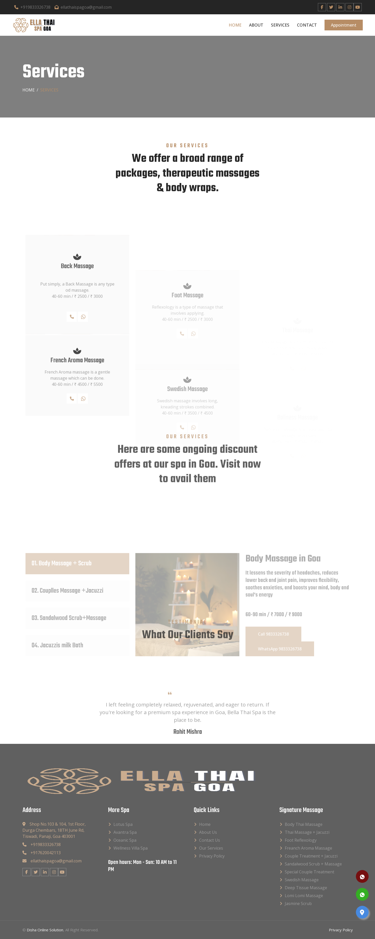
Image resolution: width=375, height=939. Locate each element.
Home (235, 25)
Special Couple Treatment (309, 871)
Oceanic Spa (124, 840)
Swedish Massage (302, 879)
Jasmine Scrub (298, 903)
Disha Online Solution (45, 929)
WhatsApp (84, 374)
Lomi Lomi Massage (304, 895)
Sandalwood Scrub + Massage (313, 863)
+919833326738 (32, 7)
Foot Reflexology (301, 840)
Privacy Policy (212, 856)
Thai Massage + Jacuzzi (307, 832)
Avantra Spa (125, 832)
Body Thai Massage (303, 824)
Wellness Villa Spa (130, 848)
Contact (307, 25)
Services (280, 25)
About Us (208, 832)
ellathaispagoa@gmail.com (83, 7)
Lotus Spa (123, 824)
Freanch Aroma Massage (308, 848)
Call (73, 374)
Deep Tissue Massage (306, 887)
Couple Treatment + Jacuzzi (311, 856)
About (256, 25)
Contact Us (209, 840)
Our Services (211, 848)
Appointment (343, 25)
